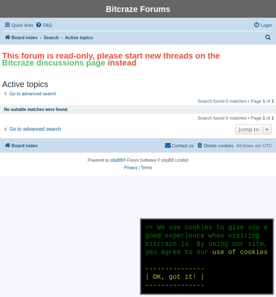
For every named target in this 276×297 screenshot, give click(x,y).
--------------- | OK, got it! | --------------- (174, 277)
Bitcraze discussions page (53, 63)
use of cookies (239, 252)
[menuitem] (43, 25)
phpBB (117, 160)
